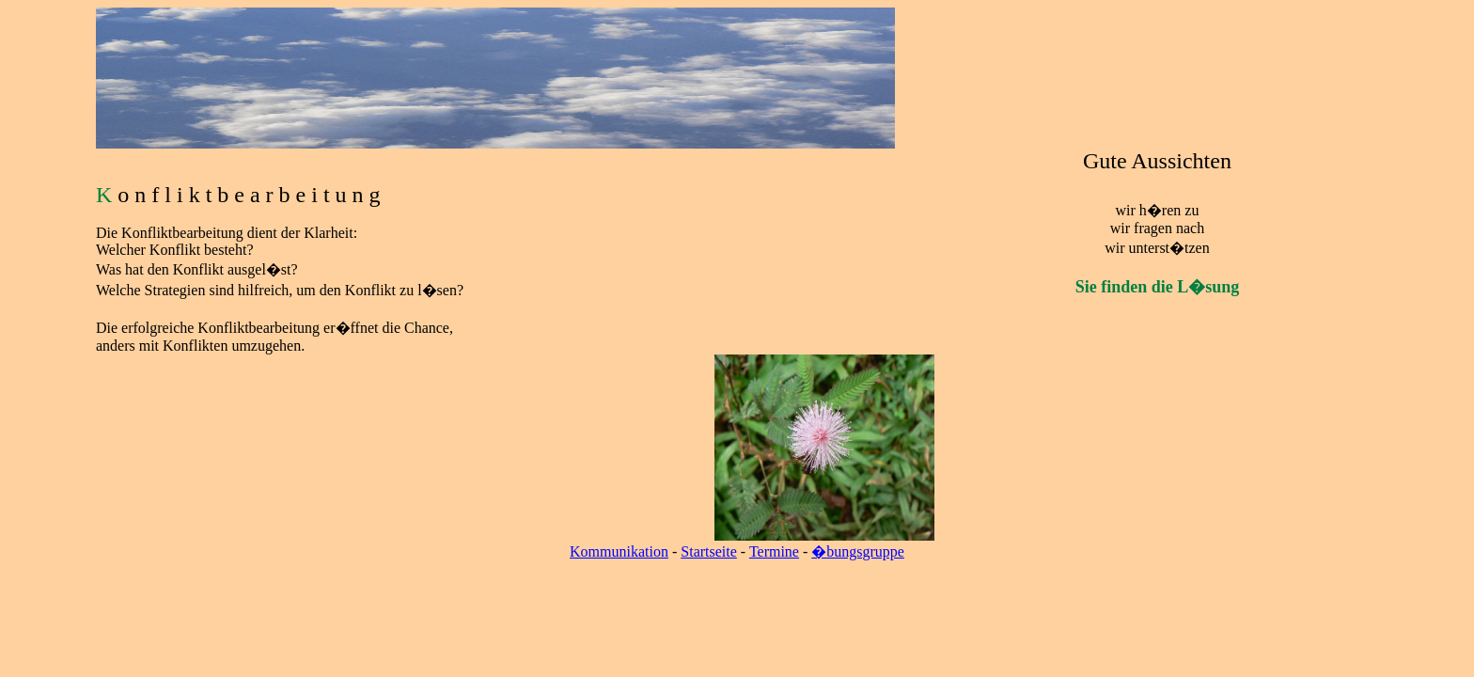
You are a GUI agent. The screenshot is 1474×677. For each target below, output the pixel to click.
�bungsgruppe (857, 551)
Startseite (709, 551)
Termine (774, 551)
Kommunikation (619, 551)
